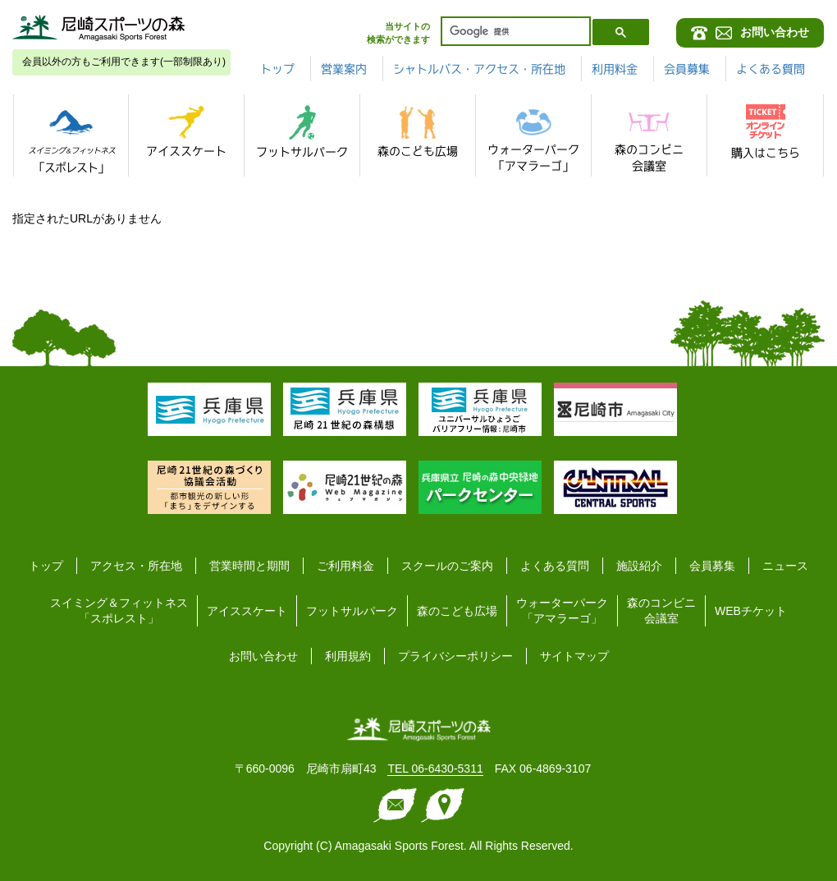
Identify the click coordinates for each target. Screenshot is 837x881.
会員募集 (687, 69)
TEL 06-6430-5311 (435, 768)
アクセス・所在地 (136, 565)
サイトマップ (574, 656)
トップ (277, 69)
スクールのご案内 (447, 565)
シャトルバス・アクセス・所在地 (479, 69)
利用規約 (348, 656)
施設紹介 (639, 565)
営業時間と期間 (249, 565)
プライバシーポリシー (455, 656)
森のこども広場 (457, 610)
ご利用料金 (345, 565)
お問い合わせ (263, 656)
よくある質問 (770, 69)
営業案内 (344, 69)
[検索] (514, 31)
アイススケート (247, 610)
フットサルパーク (352, 610)
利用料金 (615, 69)
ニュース (785, 565)
